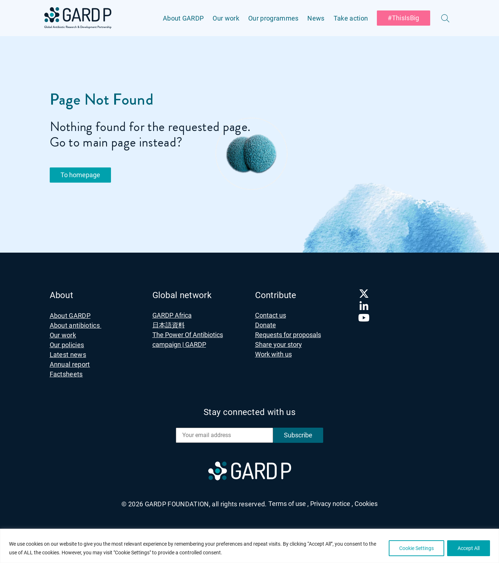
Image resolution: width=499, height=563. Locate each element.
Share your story (278, 344)
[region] (249, 546)
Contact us (270, 315)
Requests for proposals (288, 335)
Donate (265, 325)
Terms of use (288, 503)
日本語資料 (168, 325)
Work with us (273, 354)
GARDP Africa (172, 315)
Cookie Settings (416, 548)
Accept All (469, 548)
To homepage (80, 175)
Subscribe (298, 435)
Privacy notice (331, 503)
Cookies (366, 503)
